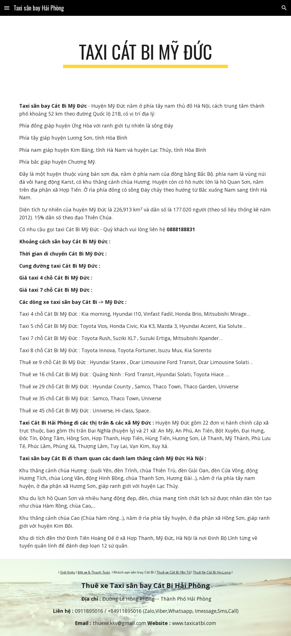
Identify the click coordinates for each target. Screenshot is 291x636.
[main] (145, 54)
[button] (7, 8)
